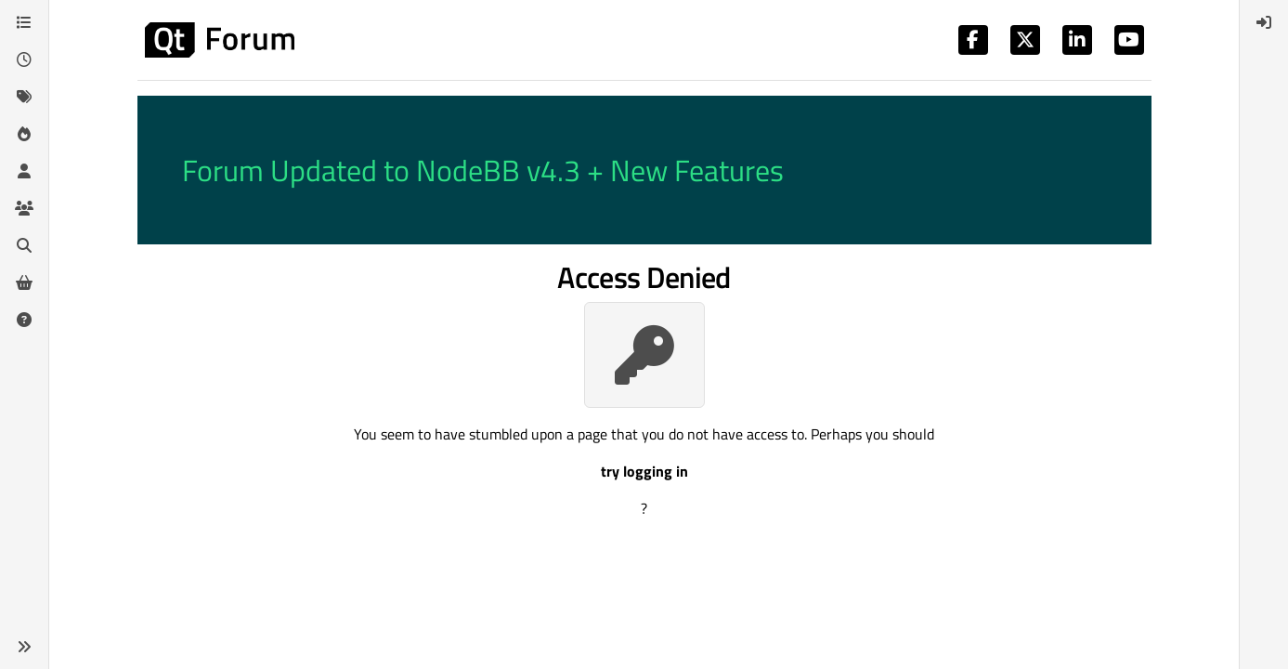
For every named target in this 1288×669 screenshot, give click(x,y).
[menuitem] (1264, 22)
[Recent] (24, 59)
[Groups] (24, 208)
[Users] (24, 171)
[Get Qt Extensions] (24, 282)
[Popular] (24, 134)
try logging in (644, 471)
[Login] (1264, 22)
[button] (24, 647)
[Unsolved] (24, 319)
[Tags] (24, 97)
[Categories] (24, 22)
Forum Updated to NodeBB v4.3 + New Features (483, 170)
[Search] (24, 245)
